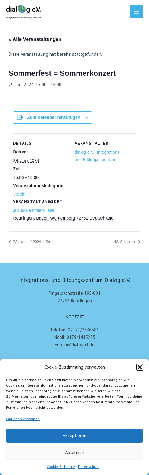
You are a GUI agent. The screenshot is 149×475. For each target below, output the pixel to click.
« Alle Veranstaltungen (35, 39)
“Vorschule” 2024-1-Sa (31, 242)
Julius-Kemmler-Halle (33, 210)
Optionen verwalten (23, 418)
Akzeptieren (74, 435)
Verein (19, 194)
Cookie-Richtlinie (61, 466)
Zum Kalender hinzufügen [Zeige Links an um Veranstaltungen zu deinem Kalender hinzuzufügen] (53, 117)
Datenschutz (88, 466)
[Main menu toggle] (136, 11)
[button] (140, 367)
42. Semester (125, 242)
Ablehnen (74, 452)
